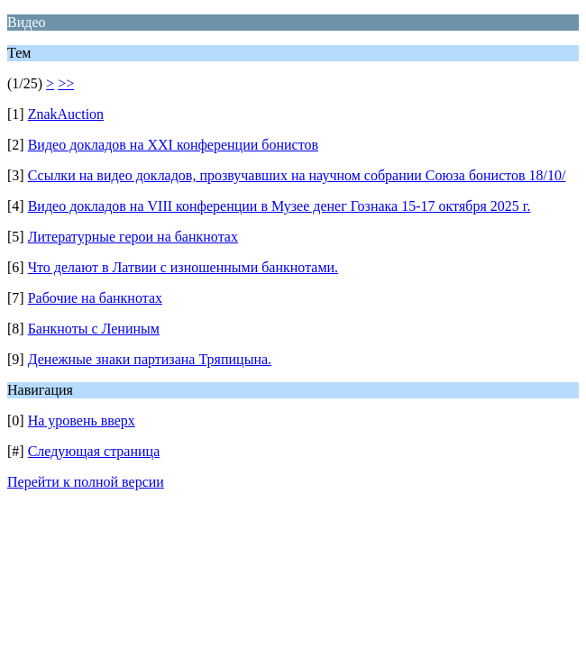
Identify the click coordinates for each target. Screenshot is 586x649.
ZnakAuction (66, 114)
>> (66, 83)
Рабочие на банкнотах (95, 298)
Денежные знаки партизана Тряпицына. (149, 359)
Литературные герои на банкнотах (133, 236)
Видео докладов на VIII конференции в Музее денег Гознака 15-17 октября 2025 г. (279, 206)
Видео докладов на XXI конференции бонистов (173, 144)
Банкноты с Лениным (94, 328)
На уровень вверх (81, 420)
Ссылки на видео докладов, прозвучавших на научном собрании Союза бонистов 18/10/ (297, 175)
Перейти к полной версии (85, 481)
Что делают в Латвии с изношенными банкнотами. (183, 267)
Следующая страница (94, 451)
